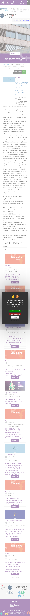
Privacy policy (15, 320)
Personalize (15, 317)
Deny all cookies (15, 314)
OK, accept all (15, 311)
